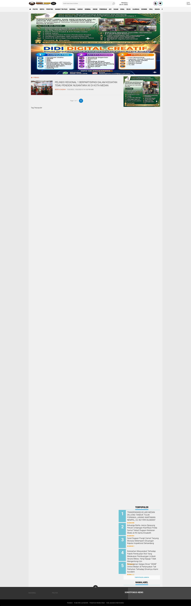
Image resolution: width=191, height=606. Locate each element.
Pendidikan (120, 9)
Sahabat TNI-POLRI (68, 9)
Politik (37, 9)
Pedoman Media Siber (97, 599)
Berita (45, 9)
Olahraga (161, 9)
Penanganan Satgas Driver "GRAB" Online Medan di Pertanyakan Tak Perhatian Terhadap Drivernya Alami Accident (143, 567)
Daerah (92, 9)
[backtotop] (95, 583)
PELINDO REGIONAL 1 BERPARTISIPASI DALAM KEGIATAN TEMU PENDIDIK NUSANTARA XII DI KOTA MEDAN (88, 87)
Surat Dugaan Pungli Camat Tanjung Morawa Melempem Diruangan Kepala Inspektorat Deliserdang (145, 541)
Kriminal (101, 9)
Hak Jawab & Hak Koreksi (117, 599)
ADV (129, 9)
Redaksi (68, 599)
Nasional (82, 9)
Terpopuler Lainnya (142, 573)
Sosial (144, 9)
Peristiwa (55, 9)
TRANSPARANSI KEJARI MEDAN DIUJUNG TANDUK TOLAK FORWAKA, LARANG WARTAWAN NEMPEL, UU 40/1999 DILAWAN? (144, 517)
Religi (151, 9)
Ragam (135, 9)
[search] (89, 3)
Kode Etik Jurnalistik (79, 599)
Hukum (110, 9)
